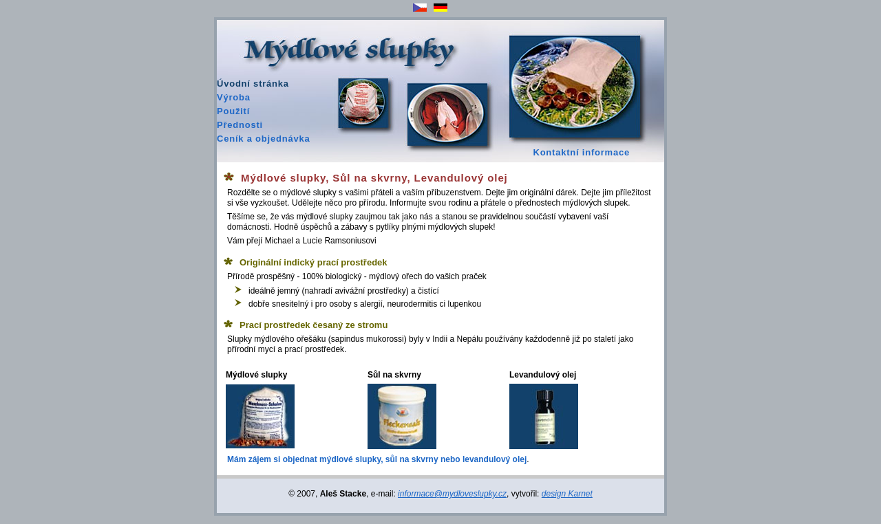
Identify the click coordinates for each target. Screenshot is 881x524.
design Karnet (567, 494)
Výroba (234, 97)
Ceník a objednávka (263, 138)
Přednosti (240, 125)
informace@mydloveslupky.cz (452, 494)
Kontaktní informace (581, 152)
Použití (233, 111)
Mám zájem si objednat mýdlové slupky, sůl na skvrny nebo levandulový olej (377, 459)
